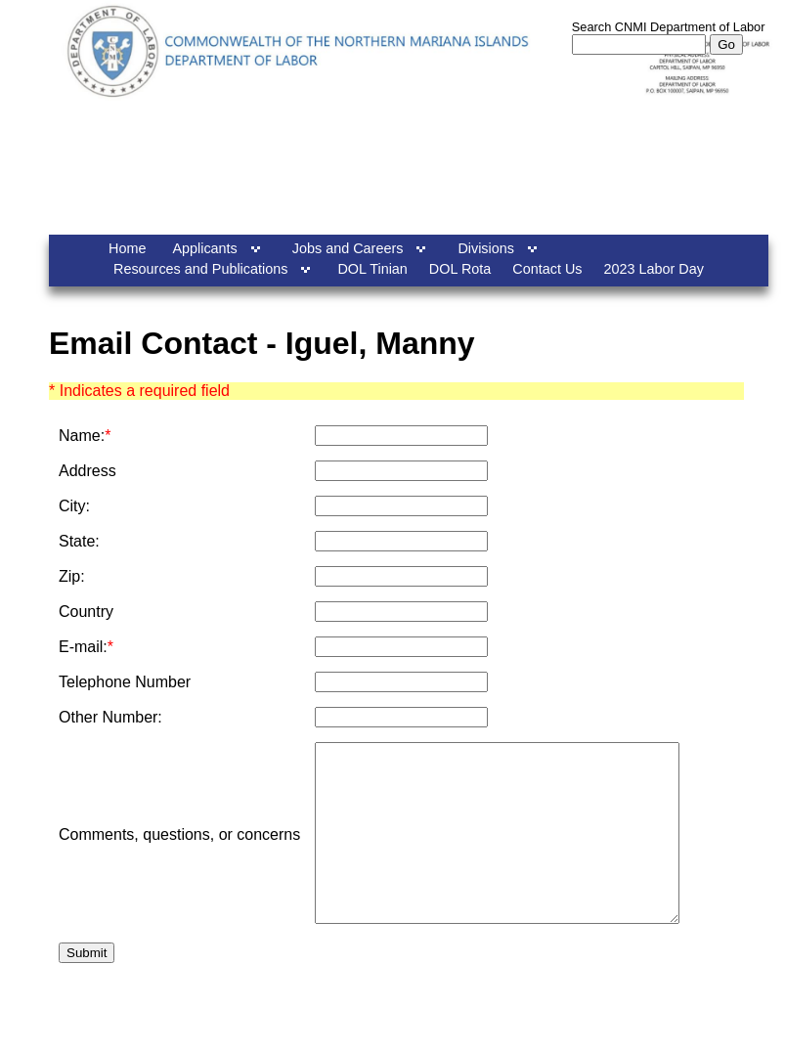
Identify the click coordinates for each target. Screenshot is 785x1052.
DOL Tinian (372, 269)
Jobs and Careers (348, 248)
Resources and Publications (200, 269)
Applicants (204, 248)
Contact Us (547, 269)
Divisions (486, 248)
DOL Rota (460, 269)
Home (127, 248)
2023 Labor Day (654, 269)
